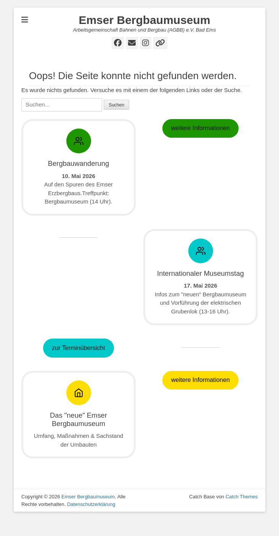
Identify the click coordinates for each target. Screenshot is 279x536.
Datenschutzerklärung (91, 520)
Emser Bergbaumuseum (144, 20)
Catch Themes (242, 513)
